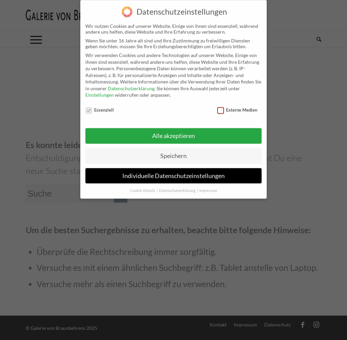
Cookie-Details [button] (143, 185)
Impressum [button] (208, 185)
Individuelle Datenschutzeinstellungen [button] (173, 170)
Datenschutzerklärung (131, 83)
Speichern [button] (173, 150)
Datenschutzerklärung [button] (177, 185)
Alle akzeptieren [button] (173, 131)
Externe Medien (237, 105)
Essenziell (99, 105)
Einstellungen (99, 90)
